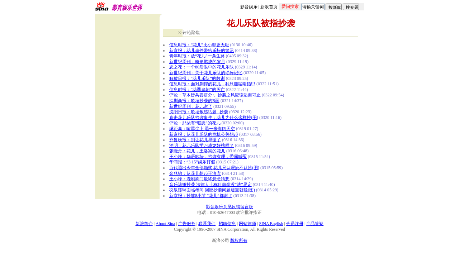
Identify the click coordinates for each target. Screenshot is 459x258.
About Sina (165, 223)
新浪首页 (269, 6)
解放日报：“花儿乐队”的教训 (197, 78)
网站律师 (247, 223)
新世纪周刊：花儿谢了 (190, 106)
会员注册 (294, 223)
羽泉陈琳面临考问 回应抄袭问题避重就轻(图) (212, 189)
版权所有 (238, 240)
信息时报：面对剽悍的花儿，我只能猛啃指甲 (212, 83)
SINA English (271, 223)
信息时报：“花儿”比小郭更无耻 (199, 44)
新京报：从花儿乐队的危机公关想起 (203, 134)
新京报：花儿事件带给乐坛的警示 (201, 50)
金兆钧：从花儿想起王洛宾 (195, 173)
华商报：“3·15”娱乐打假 (192, 161)
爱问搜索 (290, 6)
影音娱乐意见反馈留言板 (229, 206)
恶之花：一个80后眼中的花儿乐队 (201, 67)
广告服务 (186, 223)
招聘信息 (227, 223)
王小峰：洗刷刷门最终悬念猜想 (199, 178)
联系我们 (207, 223)
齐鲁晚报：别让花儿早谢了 (195, 139)
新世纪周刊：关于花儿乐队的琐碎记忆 (205, 72)
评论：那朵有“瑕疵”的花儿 (195, 122)
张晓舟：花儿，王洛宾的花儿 (197, 150)
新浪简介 (144, 223)
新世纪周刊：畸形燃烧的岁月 (197, 61)
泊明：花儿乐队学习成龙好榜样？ (201, 145)
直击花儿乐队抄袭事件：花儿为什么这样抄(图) (213, 117)
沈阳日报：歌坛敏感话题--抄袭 (198, 111)
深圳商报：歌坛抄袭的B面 (194, 100)
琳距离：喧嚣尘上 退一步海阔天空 (202, 128)
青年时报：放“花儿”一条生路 (197, 55)
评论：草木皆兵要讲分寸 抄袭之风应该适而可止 (215, 94)
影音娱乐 (248, 6)
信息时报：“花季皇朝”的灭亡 (197, 89)
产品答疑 (314, 223)
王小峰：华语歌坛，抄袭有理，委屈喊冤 (208, 156)
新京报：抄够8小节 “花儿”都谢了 (200, 195)
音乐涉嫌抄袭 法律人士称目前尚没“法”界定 (210, 184)
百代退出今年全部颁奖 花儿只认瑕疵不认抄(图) (214, 167)
